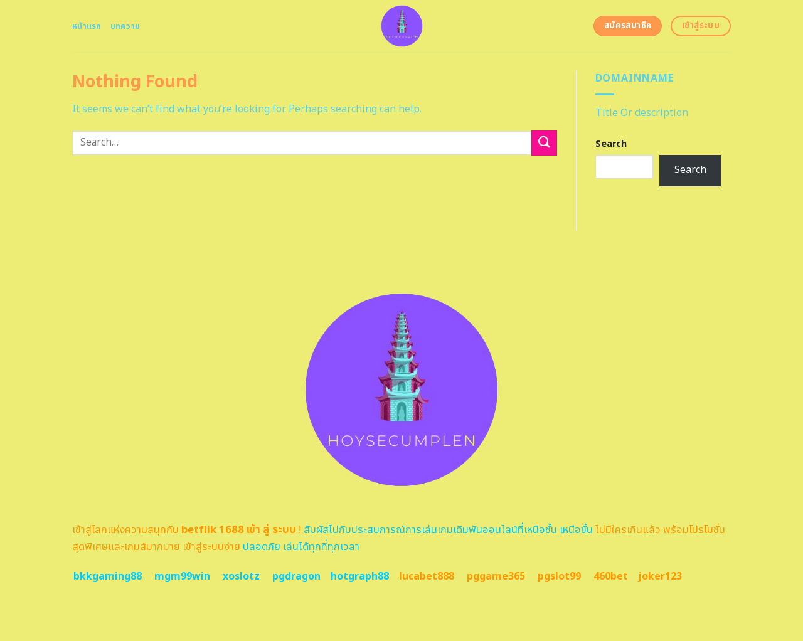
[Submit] (543, 142)
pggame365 (496, 576)
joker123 (660, 576)
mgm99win (182, 576)
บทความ (125, 26)
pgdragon (296, 576)
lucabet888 (426, 576)
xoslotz (241, 576)
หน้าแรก (87, 26)
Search (611, 144)
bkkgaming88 (107, 576)
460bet (610, 576)
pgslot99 (559, 576)
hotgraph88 (360, 576)
